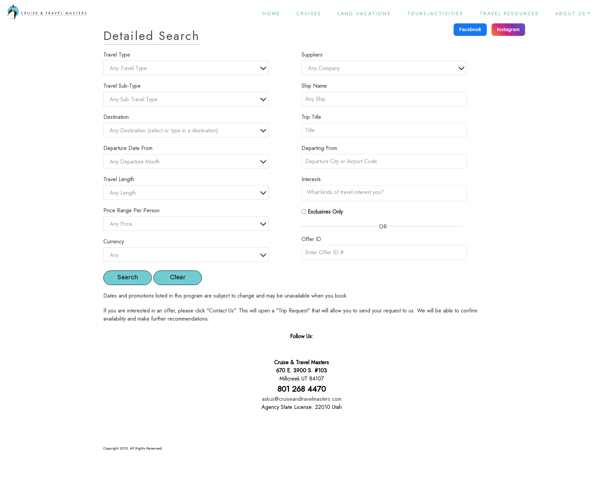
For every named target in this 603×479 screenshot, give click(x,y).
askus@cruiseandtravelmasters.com (301, 399)
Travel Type (116, 55)
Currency (113, 241)
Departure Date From (127, 148)
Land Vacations (364, 13)
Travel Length (118, 179)
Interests (311, 179)
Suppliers (312, 55)
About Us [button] (570, 13)
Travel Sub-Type (122, 86)
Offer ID (311, 239)
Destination (116, 117)
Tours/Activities (435, 13)
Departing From (319, 148)
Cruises (308, 13)
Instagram (508, 29)
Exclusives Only (325, 212)
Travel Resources (509, 13)
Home (271, 13)
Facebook (470, 29)
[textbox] (187, 68)
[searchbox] (386, 192)
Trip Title (311, 117)
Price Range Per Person (131, 210)
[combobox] (186, 68)
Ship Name (314, 86)
